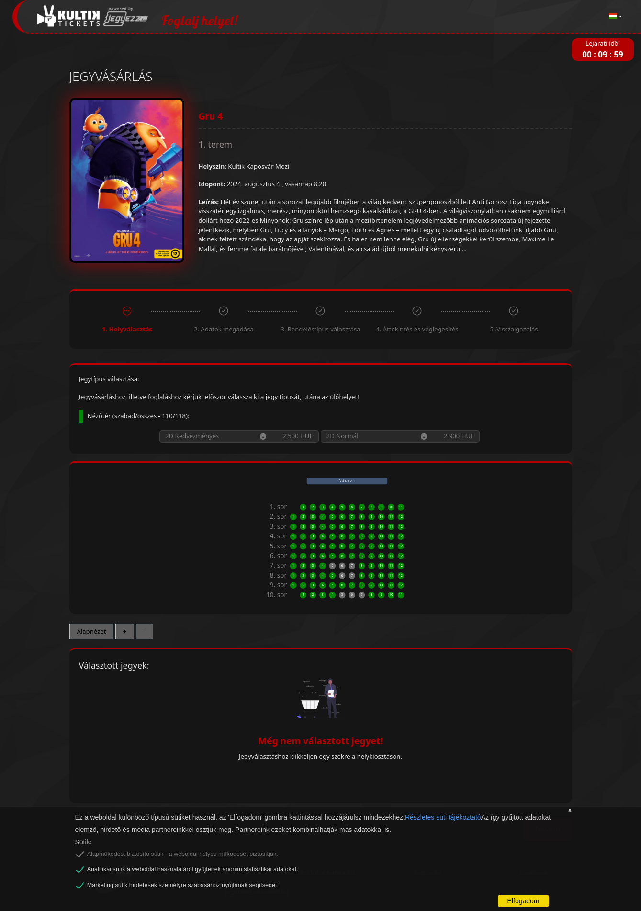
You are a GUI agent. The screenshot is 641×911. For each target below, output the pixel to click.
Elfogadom (523, 901)
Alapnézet (91, 631)
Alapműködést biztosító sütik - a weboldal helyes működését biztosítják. (182, 854)
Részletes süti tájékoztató (443, 817)
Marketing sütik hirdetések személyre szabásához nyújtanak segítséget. (183, 885)
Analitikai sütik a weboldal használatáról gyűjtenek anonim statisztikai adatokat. (192, 869)
